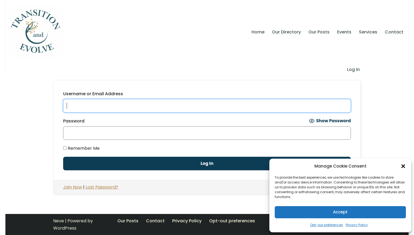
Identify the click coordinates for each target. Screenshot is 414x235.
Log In (353, 69)
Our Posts (319, 32)
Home (258, 32)
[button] (403, 166)
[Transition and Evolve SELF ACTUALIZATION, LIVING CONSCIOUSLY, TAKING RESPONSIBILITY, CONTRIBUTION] (36, 32)
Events (344, 32)
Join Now (72, 187)
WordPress (64, 228)
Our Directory (286, 32)
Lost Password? (102, 187)
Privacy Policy (357, 225)
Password (73, 121)
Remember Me (81, 148)
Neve (58, 221)
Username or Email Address (93, 94)
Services (368, 32)
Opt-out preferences (326, 225)
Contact (394, 32)
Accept (340, 212)
